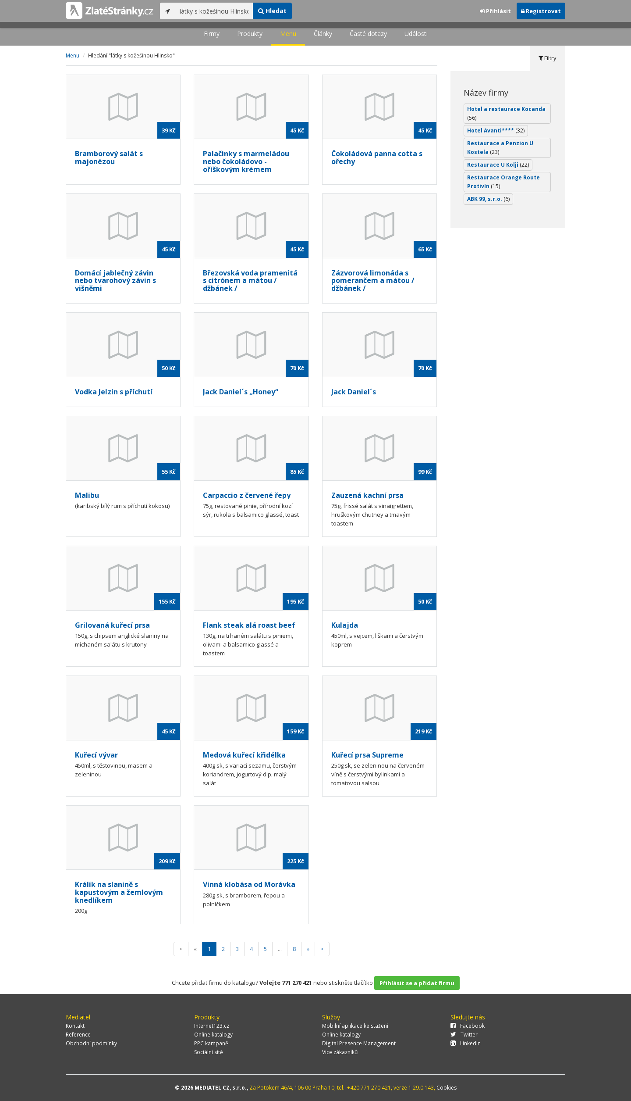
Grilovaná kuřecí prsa (112, 625)
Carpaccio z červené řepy (247, 495)
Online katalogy (213, 1034)
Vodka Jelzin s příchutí (113, 392)
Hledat (272, 11)
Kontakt (75, 1026)
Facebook (467, 1026)
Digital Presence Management (359, 1043)
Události (416, 33)
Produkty (249, 33)
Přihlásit (495, 11)
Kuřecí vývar (96, 755)
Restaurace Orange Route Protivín (503, 182)
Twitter (464, 1034)
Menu (288, 33)
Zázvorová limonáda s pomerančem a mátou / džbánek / (373, 280)
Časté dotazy (368, 33)
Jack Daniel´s (353, 392)
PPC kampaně (211, 1043)
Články (323, 33)
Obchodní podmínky (91, 1043)
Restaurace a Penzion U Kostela (500, 147)
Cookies (446, 1087)
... (280, 949)
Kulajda (344, 625)
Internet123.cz (211, 1026)
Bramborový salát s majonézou (109, 157)
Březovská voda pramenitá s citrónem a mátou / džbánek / (250, 280)
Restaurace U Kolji (498, 164)
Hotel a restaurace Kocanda (506, 113)
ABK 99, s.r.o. (488, 199)
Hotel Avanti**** (496, 130)
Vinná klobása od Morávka (249, 884)
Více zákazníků (340, 1052)
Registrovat (541, 11)
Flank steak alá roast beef (249, 625)
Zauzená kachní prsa (367, 495)
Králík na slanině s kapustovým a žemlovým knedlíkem (119, 891)
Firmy (212, 33)
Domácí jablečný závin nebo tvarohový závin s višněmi (115, 280)
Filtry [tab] (548, 58)
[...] (214, 11)
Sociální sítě (208, 1052)
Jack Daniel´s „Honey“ (240, 392)
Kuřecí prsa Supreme (367, 755)
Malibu (87, 495)
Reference (78, 1034)
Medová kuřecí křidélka (244, 755)
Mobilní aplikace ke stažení (355, 1026)
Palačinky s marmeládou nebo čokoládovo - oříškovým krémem (246, 161)
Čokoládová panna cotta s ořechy (376, 157)
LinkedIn (465, 1043)
